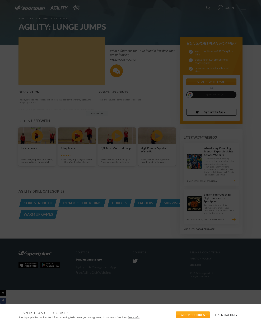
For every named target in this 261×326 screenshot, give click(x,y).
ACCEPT (193, 314)
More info (133, 317)
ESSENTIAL (226, 314)
